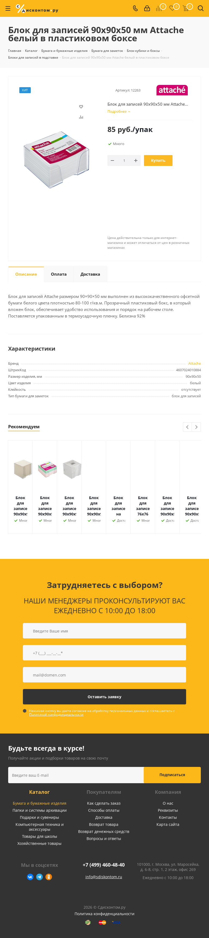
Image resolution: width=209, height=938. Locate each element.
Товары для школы (39, 836)
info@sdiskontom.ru (103, 876)
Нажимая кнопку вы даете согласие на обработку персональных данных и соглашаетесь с (102, 712)
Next (196, 427)
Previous (187, 427)
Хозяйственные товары (39, 843)
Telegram (39, 877)
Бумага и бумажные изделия (39, 803)
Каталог (39, 792)
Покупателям (104, 792)
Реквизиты (168, 810)
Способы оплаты (103, 810)
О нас (168, 803)
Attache (194, 363)
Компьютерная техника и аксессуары (40, 827)
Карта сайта (167, 824)
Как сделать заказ (104, 803)
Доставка (103, 817)
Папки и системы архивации (40, 810)
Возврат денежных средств (103, 831)
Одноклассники (48, 877)
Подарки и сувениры (39, 817)
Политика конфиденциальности (104, 913)
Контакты (168, 817)
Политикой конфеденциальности (56, 714)
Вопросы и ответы (104, 838)
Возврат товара (103, 824)
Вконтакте (30, 877)
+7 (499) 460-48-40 (104, 865)
